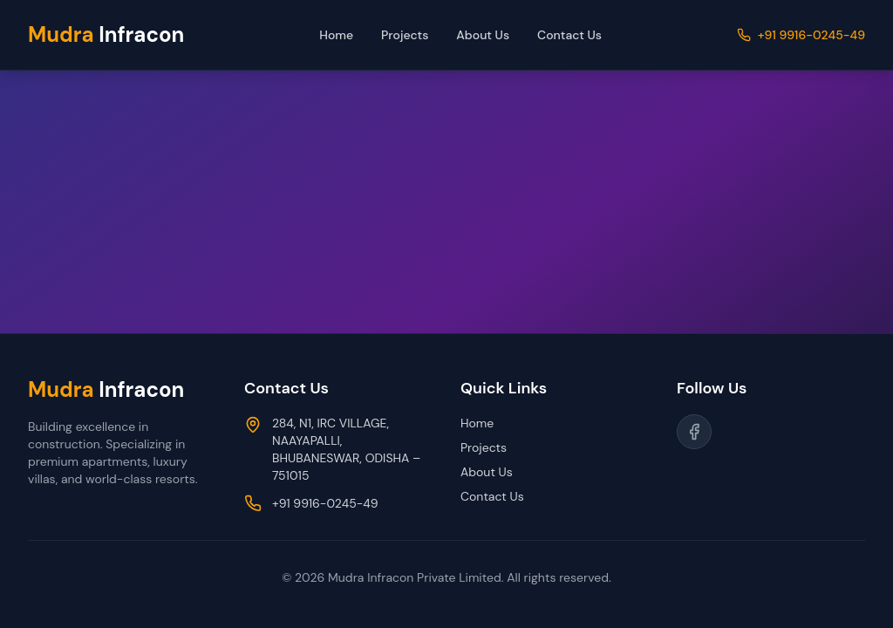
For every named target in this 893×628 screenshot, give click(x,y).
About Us (482, 35)
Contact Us (569, 35)
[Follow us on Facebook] (694, 431)
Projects (404, 35)
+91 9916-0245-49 (811, 35)
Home (336, 35)
